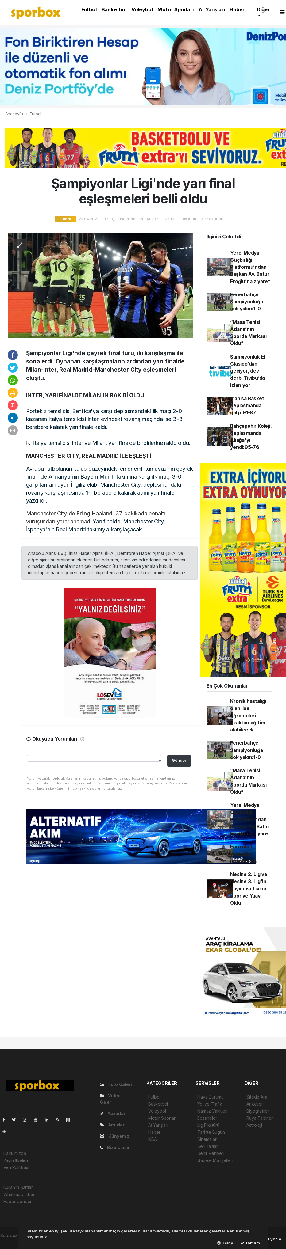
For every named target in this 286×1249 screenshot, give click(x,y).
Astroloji (254, 1125)
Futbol (89, 9)
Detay (225, 1242)
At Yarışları (212, 9)
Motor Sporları (175, 9)
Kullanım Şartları (18, 1187)
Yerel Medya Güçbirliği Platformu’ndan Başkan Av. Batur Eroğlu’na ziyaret (250, 267)
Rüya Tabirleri (259, 1118)
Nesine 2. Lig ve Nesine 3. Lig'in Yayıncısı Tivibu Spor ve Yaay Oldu (248, 888)
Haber (237, 9)
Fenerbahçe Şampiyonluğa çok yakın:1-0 (246, 302)
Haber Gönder (17, 1201)
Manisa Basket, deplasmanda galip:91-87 (247, 406)
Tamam (250, 1242)
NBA (152, 1139)
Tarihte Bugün (211, 1132)
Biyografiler (257, 1111)
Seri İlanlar (207, 1146)
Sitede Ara (256, 1096)
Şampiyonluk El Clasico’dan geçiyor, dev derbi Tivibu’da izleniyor (247, 371)
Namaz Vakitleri (212, 1111)
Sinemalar (206, 1139)
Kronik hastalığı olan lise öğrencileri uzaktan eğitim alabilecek (248, 715)
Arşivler (112, 1124)
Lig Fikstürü (208, 1125)
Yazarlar (113, 1113)
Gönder (179, 760)
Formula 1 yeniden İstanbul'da (243, 854)
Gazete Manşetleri (215, 1160)
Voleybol (142, 9)
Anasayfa (14, 113)
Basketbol (114, 9)
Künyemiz (114, 1136)
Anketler (254, 1104)
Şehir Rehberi (210, 1153)
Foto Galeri (116, 1084)
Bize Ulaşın (115, 1147)
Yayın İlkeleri (15, 1160)
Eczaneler (207, 1118)
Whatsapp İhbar (19, 1194)
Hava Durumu (210, 1096)
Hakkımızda (14, 1153)
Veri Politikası (16, 1167)
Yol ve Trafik (209, 1104)
